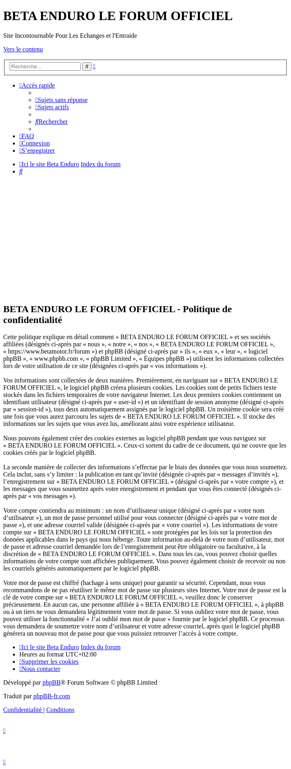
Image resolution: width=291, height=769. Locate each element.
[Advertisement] (147, 238)
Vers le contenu (23, 49)
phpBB (52, 682)
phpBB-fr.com (51, 696)
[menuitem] (61, 99)
